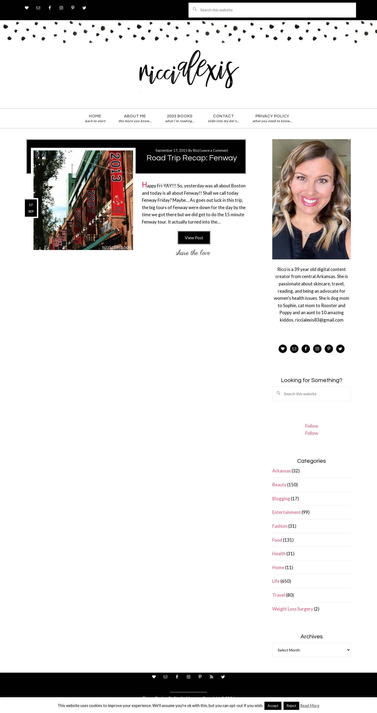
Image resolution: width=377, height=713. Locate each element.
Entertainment (286, 512)
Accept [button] (273, 706)
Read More (309, 705)
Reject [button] (291, 706)
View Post (194, 237)
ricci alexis (188, 74)
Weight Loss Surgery (292, 609)
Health (279, 553)
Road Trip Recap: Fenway (192, 158)
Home (278, 567)
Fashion (279, 526)
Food (277, 540)
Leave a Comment (214, 150)
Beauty (279, 484)
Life (276, 581)
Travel (278, 595)
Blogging (281, 498)
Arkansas (281, 470)
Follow (311, 426)
